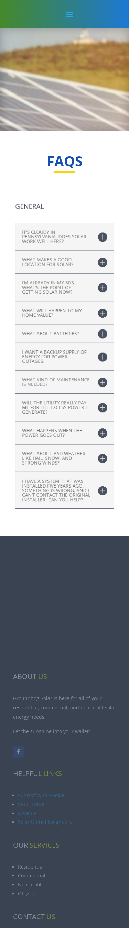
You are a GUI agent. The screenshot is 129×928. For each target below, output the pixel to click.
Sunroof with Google (41, 827)
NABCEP (27, 844)
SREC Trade (31, 835)
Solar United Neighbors (45, 853)
